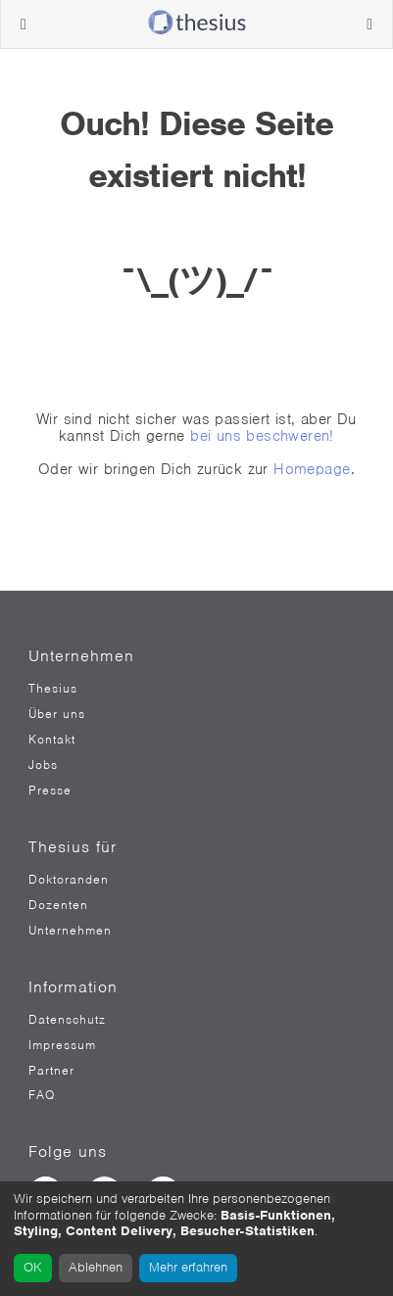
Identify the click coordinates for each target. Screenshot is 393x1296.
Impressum (62, 1045)
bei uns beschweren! (262, 436)
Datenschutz (67, 1020)
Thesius (52, 688)
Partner (51, 1071)
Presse (50, 790)
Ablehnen (96, 1267)
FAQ (41, 1095)
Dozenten (58, 905)
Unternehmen (70, 930)
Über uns (56, 714)
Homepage (311, 469)
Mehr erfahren (188, 1267)
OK (33, 1267)
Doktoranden (68, 880)
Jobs (43, 765)
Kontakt (51, 739)
